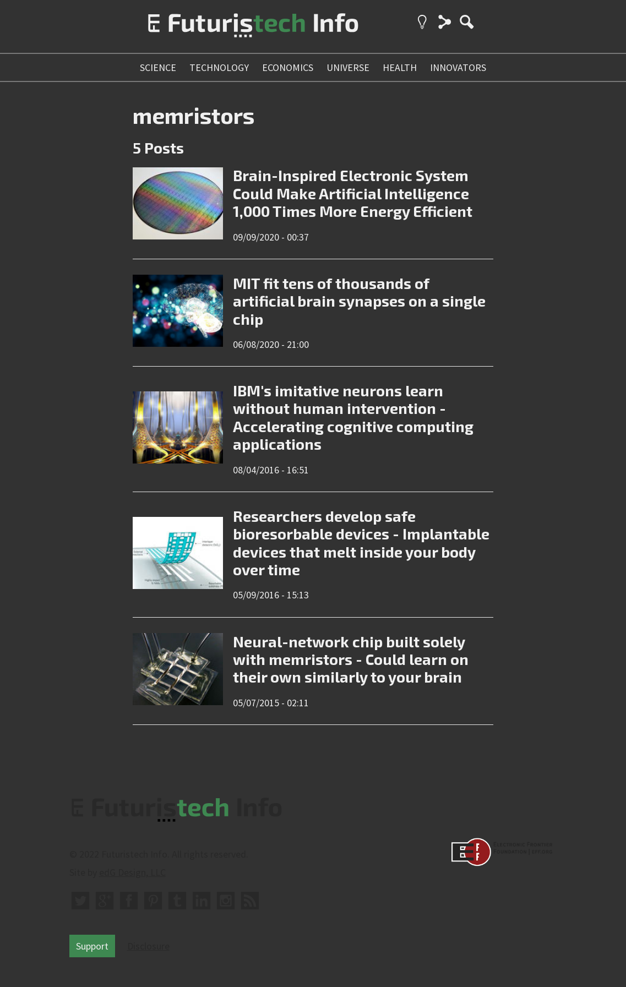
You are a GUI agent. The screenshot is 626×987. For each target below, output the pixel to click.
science (158, 67)
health (400, 67)
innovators (458, 67)
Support (92, 946)
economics (287, 67)
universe (347, 67)
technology (219, 67)
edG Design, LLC (132, 872)
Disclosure (148, 946)
